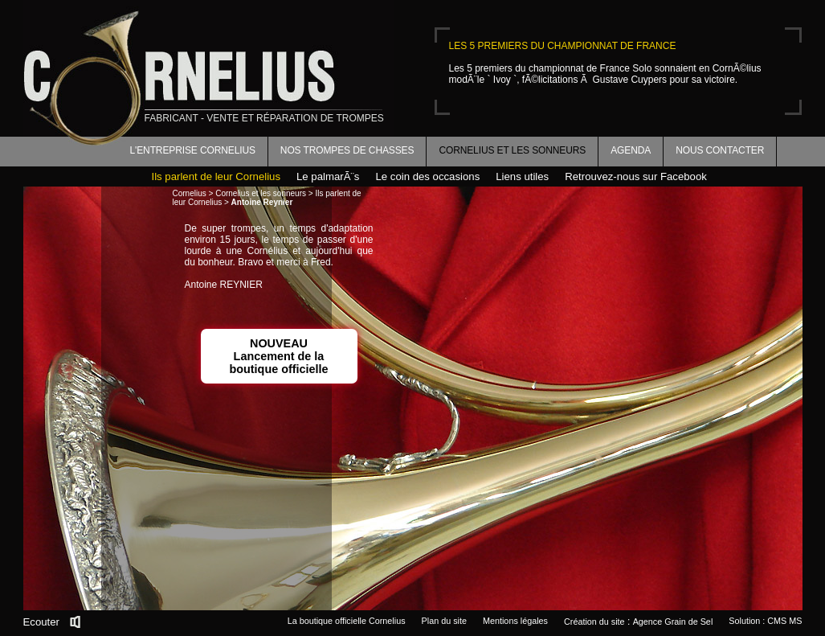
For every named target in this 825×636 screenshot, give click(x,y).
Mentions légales (515, 621)
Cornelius (189, 193)
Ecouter (41, 622)
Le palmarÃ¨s (327, 176)
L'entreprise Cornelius (192, 150)
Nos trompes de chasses (347, 150)
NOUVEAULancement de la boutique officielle (278, 356)
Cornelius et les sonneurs (512, 150)
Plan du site (444, 621)
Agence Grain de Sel (673, 621)
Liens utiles (522, 176)
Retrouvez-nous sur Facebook (636, 176)
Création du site (594, 621)
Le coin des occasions (427, 176)
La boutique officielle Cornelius (347, 621)
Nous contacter (720, 150)
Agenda (631, 150)
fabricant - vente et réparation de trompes (264, 118)
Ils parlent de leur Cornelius (216, 176)
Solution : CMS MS (765, 621)
